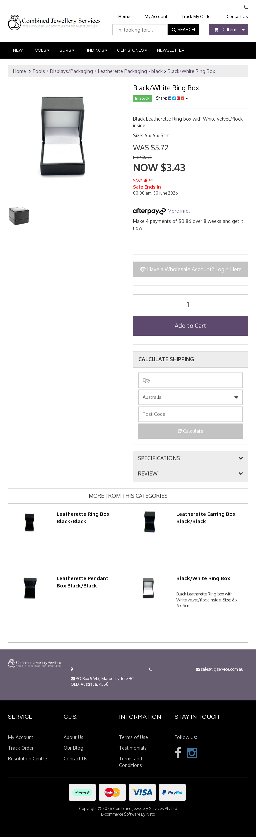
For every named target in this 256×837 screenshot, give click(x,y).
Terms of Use (133, 737)
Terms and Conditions (130, 762)
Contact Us (237, 16)
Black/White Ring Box (191, 71)
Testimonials (133, 748)
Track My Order (197, 16)
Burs (66, 50)
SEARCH (183, 29)
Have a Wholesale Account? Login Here (191, 269)
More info (161, 211)
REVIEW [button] (148, 474)
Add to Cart (190, 325)
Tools (41, 50)
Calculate (190, 431)
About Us (73, 737)
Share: (172, 98)
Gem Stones (132, 50)
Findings (95, 50)
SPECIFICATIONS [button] (159, 458)
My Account (156, 16)
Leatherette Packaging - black (130, 71)
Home (124, 16)
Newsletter (171, 50)
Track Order (21, 748)
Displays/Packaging (71, 71)
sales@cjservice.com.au (219, 669)
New (18, 50)
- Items (226, 29)
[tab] (190, 458)
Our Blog (73, 748)
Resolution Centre (27, 758)
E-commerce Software (120, 814)
